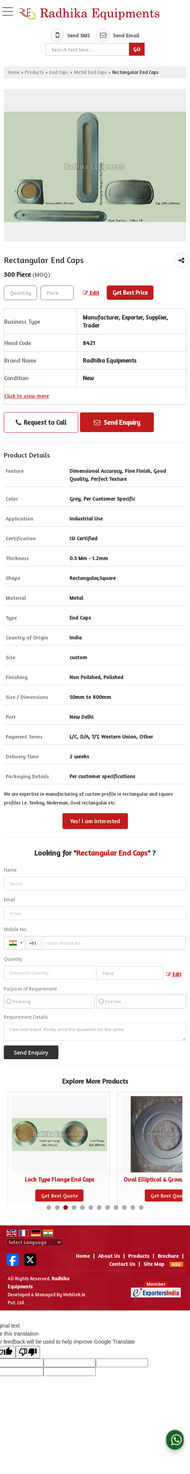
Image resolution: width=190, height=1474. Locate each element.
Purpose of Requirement (30, 989)
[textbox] (87, 49)
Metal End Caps (90, 72)
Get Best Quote (59, 1195)
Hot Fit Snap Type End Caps (59, 1179)
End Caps (58, 72)
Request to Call (41, 422)
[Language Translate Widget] (34, 1242)
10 (124, 1207)
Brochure (168, 1255)
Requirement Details (26, 1017)
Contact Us (122, 1263)
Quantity (13, 959)
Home (13, 72)
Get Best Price (130, 292)
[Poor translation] (28, 1352)
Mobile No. (15, 929)
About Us (109, 1255)
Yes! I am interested (95, 821)
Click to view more (26, 395)
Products (34, 72)
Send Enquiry (117, 422)
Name (10, 870)
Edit (91, 292)
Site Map (153, 1263)
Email (9, 899)
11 (132, 1207)
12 (141, 1207)
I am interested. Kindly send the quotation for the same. (95, 1032)
